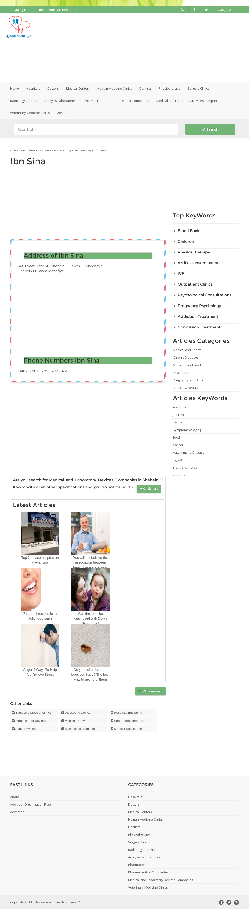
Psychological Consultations (204, 294)
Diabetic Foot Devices (30, 720)
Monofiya (86, 150)
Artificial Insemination (199, 262)
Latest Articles (34, 504)
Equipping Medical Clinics (33, 712)
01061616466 (56, 370)
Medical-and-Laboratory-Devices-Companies (49, 150)
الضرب (177, 459)
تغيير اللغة (226, 10)
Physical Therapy (194, 251)
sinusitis (179, 474)
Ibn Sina (27, 160)
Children (186, 241)
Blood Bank (188, 230)
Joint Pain (180, 414)
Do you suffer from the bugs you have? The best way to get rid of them (90, 674)
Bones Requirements (128, 720)
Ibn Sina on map (150, 690)
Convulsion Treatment (199, 326)
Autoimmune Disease (189, 452)
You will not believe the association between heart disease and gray (90, 562)
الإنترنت (178, 422)
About (14, 796)
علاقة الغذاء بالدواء (185, 467)
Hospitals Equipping (128, 712)
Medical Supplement (128, 728)
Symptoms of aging (187, 429)
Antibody (179, 406)
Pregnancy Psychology (199, 305)
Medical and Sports (187, 349)
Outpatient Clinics (195, 283)
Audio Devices (25, 728)
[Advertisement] (154, 47)
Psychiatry (180, 372)
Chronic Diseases (186, 357)
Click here (149, 488)
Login (22, 10)
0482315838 (30, 370)
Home (14, 88)
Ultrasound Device (77, 712)
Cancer (178, 444)
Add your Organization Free (30, 803)
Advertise (64, 112)
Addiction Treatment (198, 316)
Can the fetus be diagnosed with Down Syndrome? (90, 618)
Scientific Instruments (80, 728)
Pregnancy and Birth (188, 379)
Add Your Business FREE (58, 10)
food (176, 437)
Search (210, 128)
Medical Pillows (75, 720)
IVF (181, 273)
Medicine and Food (187, 364)
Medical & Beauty (185, 387)
